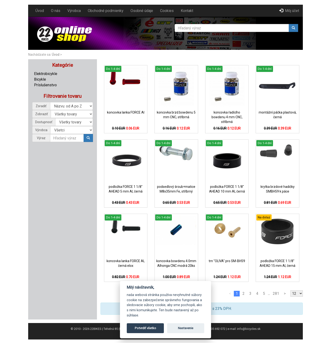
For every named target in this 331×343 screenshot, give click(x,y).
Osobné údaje (142, 10)
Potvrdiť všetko (145, 328)
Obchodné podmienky (105, 10)
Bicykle (40, 79)
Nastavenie (185, 328)
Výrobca (74, 10)
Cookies (167, 10)
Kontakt (187, 10)
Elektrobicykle (45, 73)
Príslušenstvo (45, 85)
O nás (55, 10)
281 (276, 293)
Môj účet (289, 10)
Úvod (39, 10)
